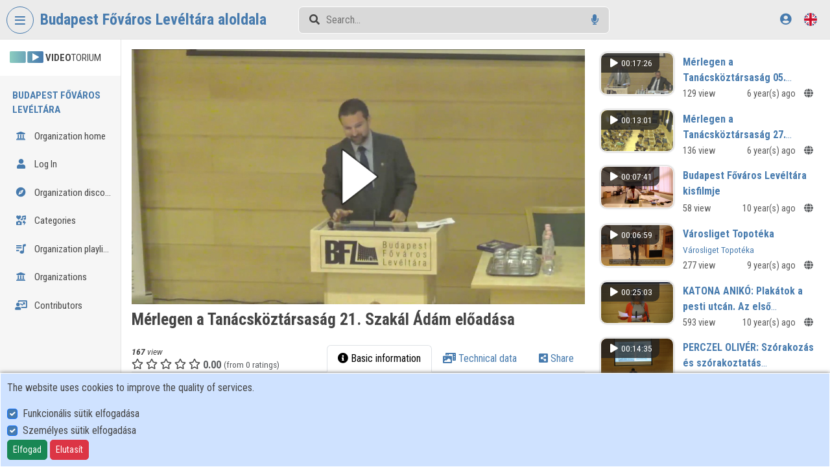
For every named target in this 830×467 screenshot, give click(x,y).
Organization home (60, 136)
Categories (45, 220)
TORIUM (55, 58)
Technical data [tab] (490, 348)
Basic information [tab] (389, 348)
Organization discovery (67, 192)
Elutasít (69, 449)
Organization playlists (65, 249)
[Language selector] (810, 19)
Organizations (51, 277)
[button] (377, 171)
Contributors (48, 305)
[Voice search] (595, 20)
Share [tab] (566, 348)
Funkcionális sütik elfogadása (81, 413)
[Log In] (785, 19)
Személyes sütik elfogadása (79, 430)
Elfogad (27, 449)
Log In (36, 164)
